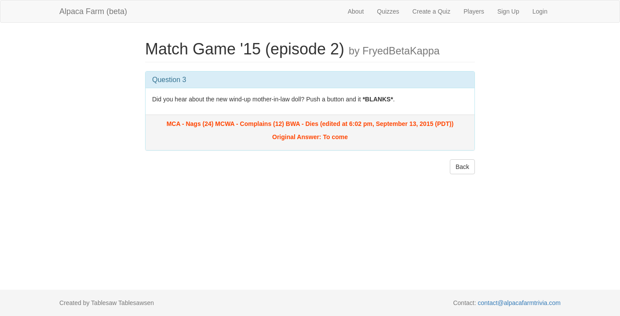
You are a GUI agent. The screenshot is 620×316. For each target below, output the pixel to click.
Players (473, 11)
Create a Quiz (431, 11)
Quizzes (388, 11)
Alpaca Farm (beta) (93, 11)
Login (539, 11)
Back (462, 166)
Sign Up (508, 11)
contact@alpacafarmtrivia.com (519, 302)
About (356, 11)
